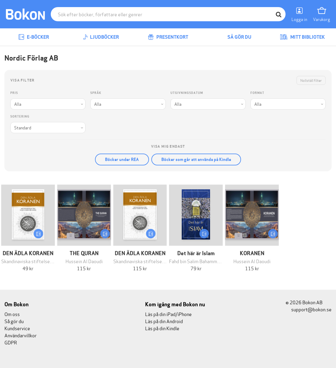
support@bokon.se (309, 309)
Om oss (12, 313)
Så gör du (235, 37)
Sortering (19, 116)
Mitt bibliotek (302, 37)
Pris (14, 93)
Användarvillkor (20, 335)
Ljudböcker (101, 37)
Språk (95, 93)
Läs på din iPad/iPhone (168, 313)
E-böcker (33, 37)
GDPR (10, 342)
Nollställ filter (311, 80)
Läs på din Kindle (162, 328)
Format (257, 93)
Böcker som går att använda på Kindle (196, 159)
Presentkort (168, 37)
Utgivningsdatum (187, 93)
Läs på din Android (164, 320)
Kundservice (17, 328)
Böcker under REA (122, 159)
